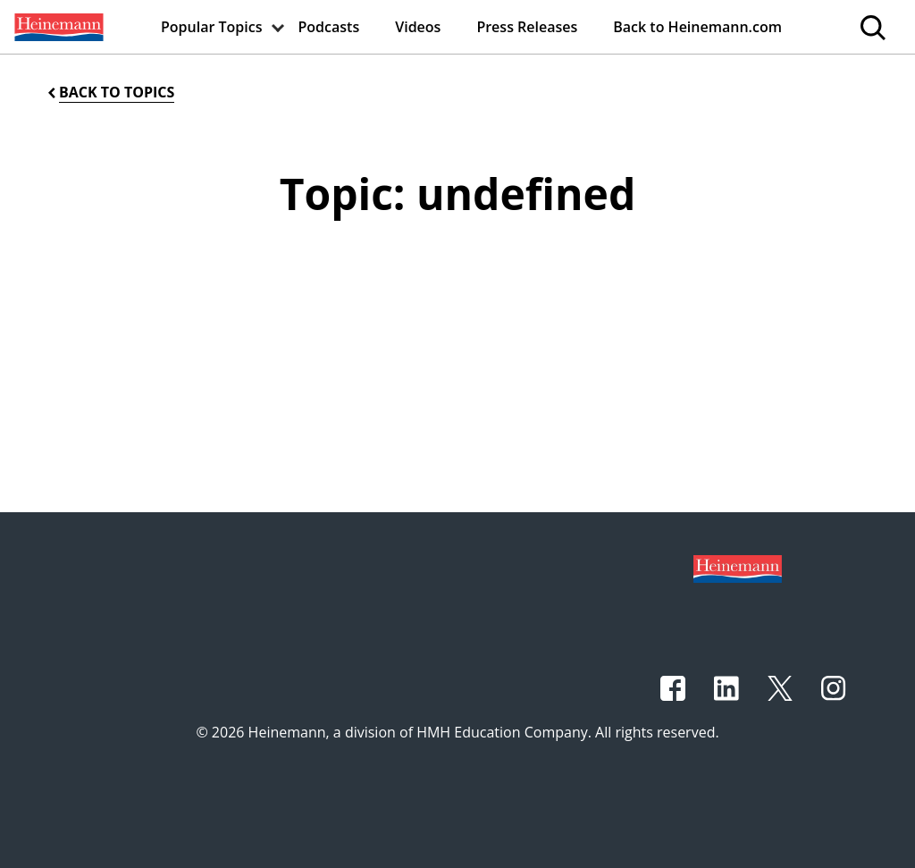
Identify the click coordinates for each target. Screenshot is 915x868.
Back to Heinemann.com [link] (697, 27)
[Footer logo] (737, 567)
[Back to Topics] (109, 92)
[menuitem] (57, 27)
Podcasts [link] (329, 27)
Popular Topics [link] (212, 27)
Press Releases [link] (526, 27)
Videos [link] (418, 27)
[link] (57, 27)
